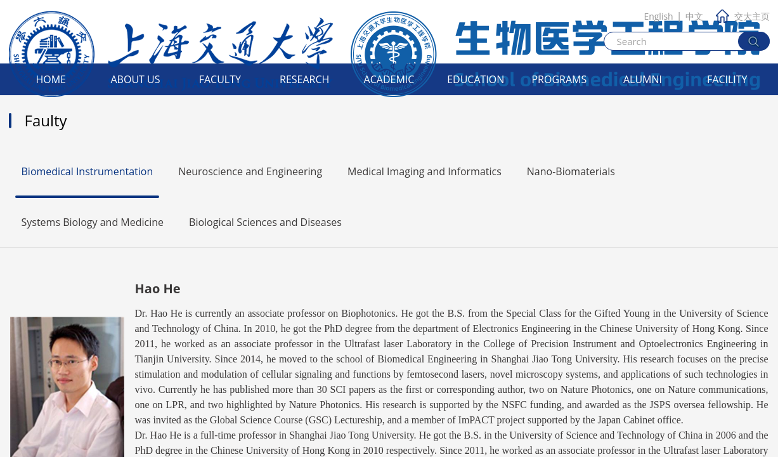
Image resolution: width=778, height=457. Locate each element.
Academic (389, 79)
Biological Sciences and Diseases (265, 222)
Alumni (642, 79)
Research (304, 79)
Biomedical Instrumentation (87, 171)
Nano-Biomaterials (571, 171)
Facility (727, 79)
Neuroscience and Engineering (250, 171)
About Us (135, 79)
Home (51, 79)
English (658, 16)
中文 (694, 16)
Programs (559, 79)
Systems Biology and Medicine (93, 222)
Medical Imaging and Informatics (424, 171)
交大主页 (743, 16)
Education (475, 79)
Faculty (220, 79)
